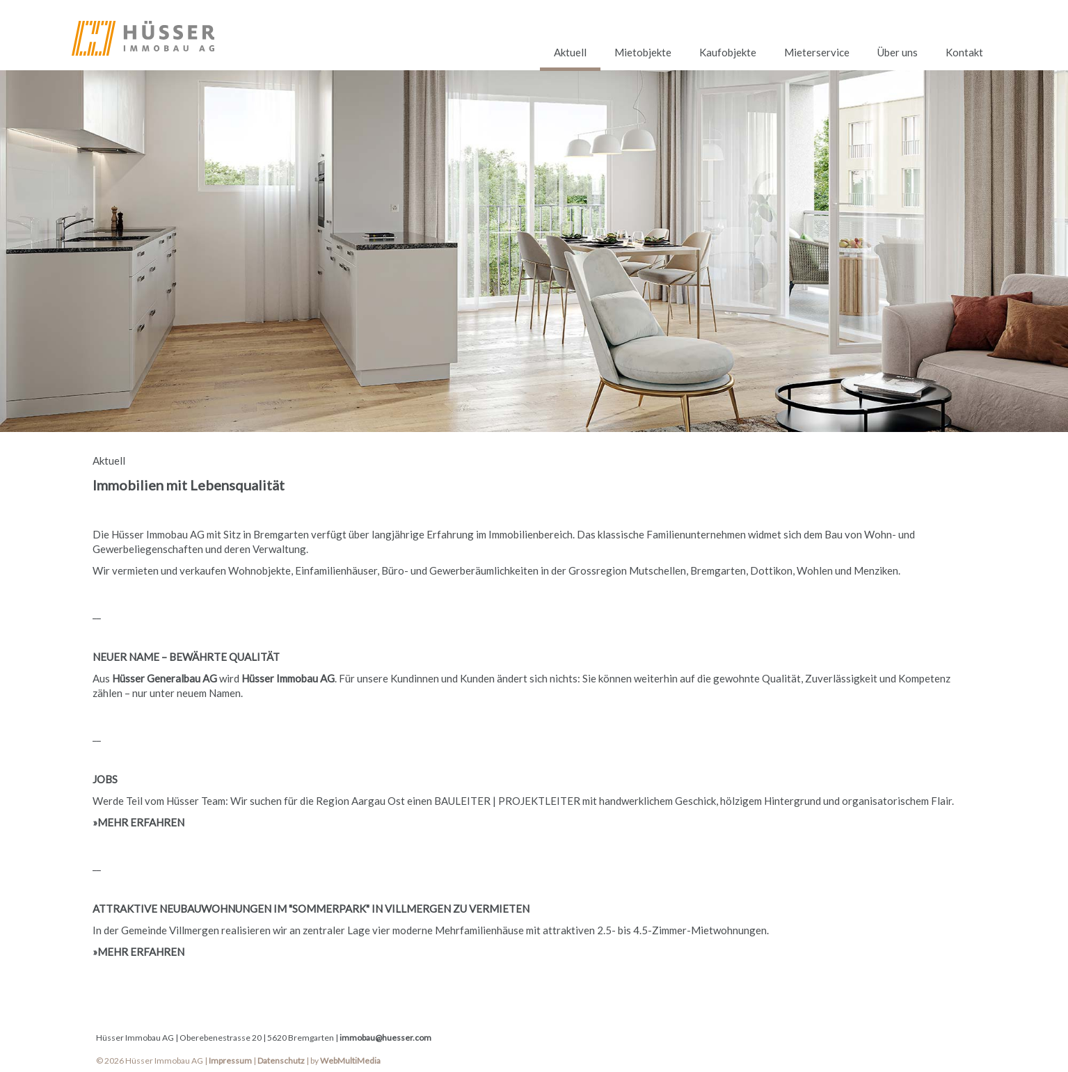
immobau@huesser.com (385, 1037)
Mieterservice (817, 52)
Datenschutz (281, 1060)
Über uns (897, 52)
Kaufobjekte (727, 52)
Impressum (230, 1060)
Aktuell (570, 52)
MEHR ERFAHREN (140, 822)
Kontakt (964, 52)
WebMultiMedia (350, 1060)
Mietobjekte (642, 52)
